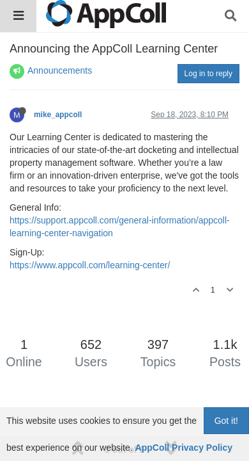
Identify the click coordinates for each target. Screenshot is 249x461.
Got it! (226, 421)
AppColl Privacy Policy (184, 447)
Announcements (59, 70)
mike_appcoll (58, 114)
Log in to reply (208, 73)
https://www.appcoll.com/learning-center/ (90, 265)
